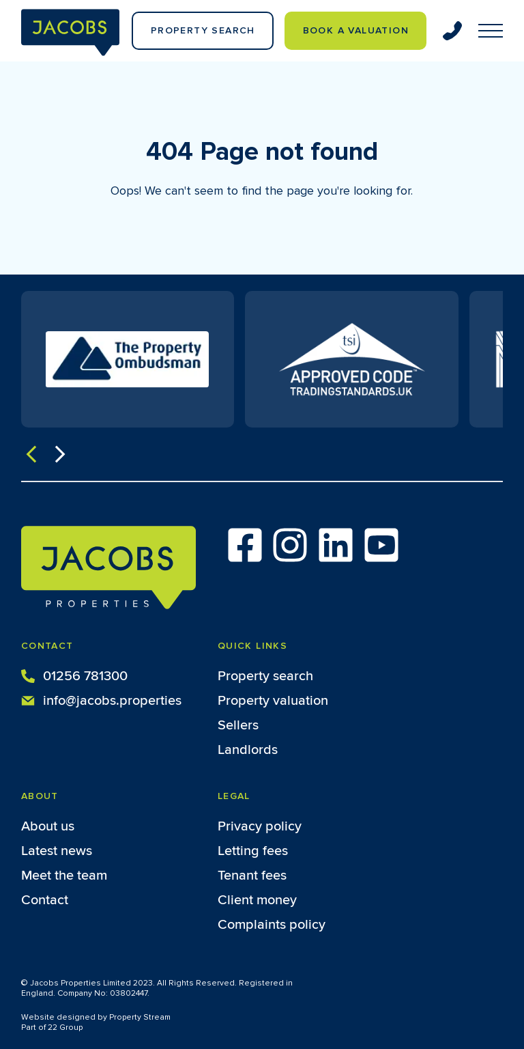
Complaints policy (271, 925)
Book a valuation (356, 30)
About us (47, 826)
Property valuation (273, 701)
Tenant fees (252, 875)
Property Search (203, 30)
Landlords (248, 750)
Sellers (238, 725)
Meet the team (64, 875)
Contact (44, 900)
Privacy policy (260, 826)
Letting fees (253, 851)
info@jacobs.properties (101, 699)
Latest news (56, 851)
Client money (257, 900)
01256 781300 (74, 675)
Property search (265, 676)
